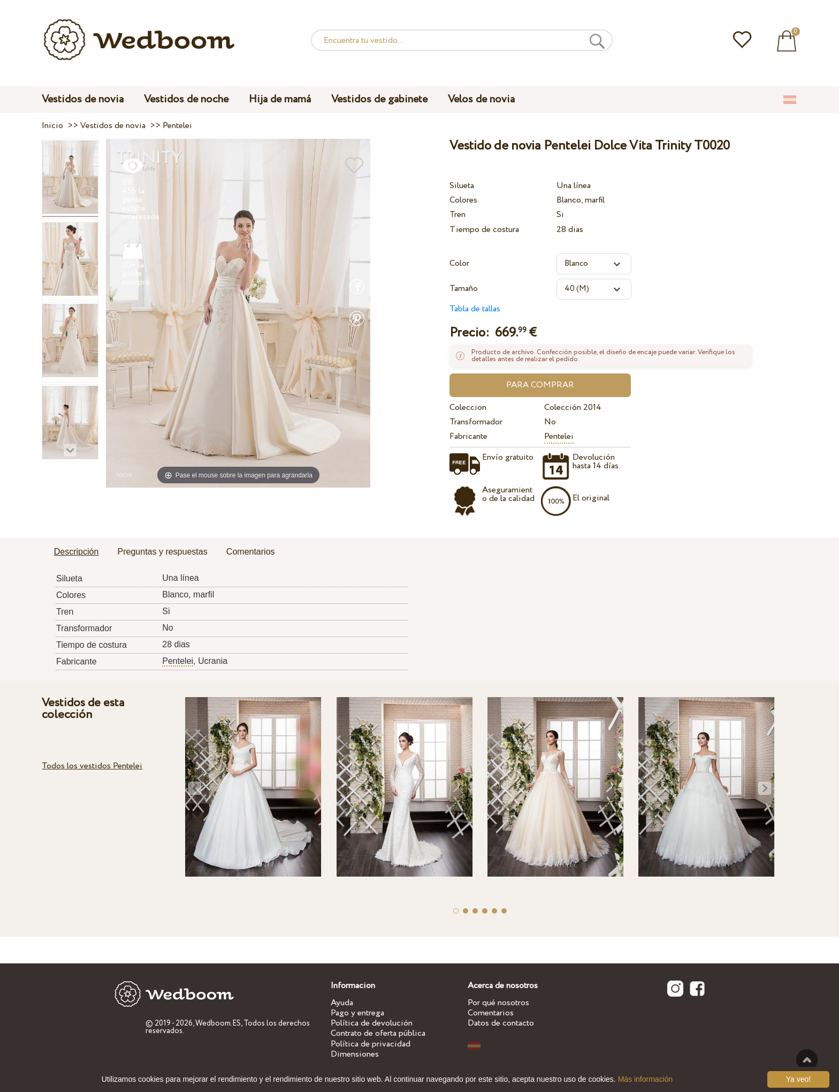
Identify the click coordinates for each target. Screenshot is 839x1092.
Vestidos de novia (83, 99)
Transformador (475, 422)
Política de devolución (372, 1023)
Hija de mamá (280, 99)
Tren (457, 215)
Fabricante (468, 436)
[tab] (76, 552)
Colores (463, 200)
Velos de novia (481, 99)
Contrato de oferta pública (378, 1033)
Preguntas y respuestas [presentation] (163, 551)
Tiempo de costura (484, 230)
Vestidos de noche (186, 99)
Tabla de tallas (474, 309)
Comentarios (491, 1013)
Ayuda (342, 1003)
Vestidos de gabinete (379, 99)
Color (459, 263)
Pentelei (559, 436)
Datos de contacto (501, 1023)
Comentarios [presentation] (250, 551)
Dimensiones (355, 1054)
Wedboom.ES (218, 1023)
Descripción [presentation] (76, 551)
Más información (645, 1079)
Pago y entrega (357, 1013)
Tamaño (463, 288)
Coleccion (467, 407)
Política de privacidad (370, 1044)
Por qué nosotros (498, 1003)
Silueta (461, 186)
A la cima (807, 1060)
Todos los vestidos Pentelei (92, 766)
